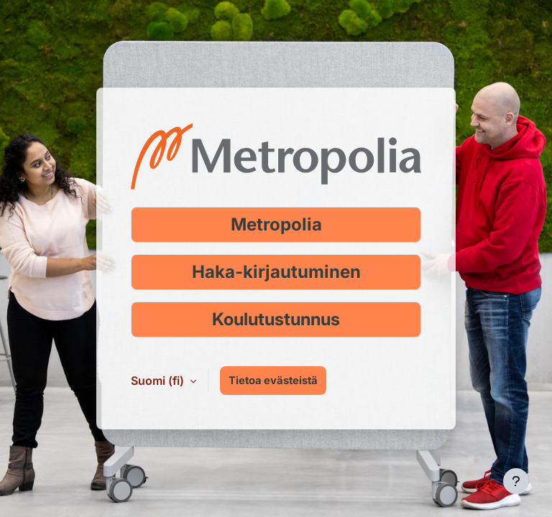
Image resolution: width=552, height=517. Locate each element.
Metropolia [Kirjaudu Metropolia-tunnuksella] (276, 224)
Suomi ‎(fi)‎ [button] (159, 380)
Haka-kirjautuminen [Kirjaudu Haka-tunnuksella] (276, 271)
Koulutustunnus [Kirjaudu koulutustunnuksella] (276, 319)
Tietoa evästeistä (273, 380)
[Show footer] (516, 481)
